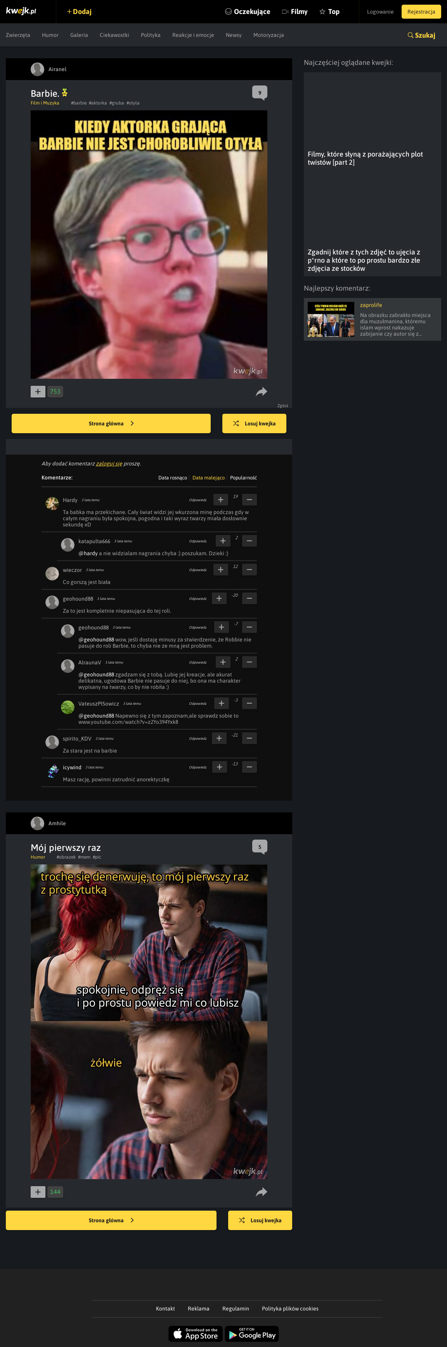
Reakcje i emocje (193, 35)
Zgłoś (283, 405)
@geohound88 (96, 639)
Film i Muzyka (45, 103)
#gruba (116, 103)
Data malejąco (208, 478)
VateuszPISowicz (98, 704)
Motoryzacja (268, 35)
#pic (97, 857)
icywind (72, 767)
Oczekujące (252, 11)
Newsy (234, 35)
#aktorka (98, 103)
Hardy (70, 500)
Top (334, 11)
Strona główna (111, 423)
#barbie (79, 103)
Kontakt (165, 1308)
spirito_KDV (77, 738)
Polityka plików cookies (290, 1308)
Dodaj (82, 11)
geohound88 (78, 599)
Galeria (79, 35)
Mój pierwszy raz (66, 847)
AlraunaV (89, 662)
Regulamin (235, 1308)
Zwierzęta (18, 35)
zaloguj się (109, 463)
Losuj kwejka (254, 423)
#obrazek (66, 857)
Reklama (199, 1308)
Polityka (151, 35)
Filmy (299, 11)
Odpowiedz (197, 500)
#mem (84, 857)
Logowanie (380, 12)
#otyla (133, 103)
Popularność (243, 478)
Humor (50, 35)
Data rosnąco (172, 478)
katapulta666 (94, 541)
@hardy (88, 553)
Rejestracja (421, 12)
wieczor (72, 570)
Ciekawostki (114, 35)
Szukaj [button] (425, 35)
